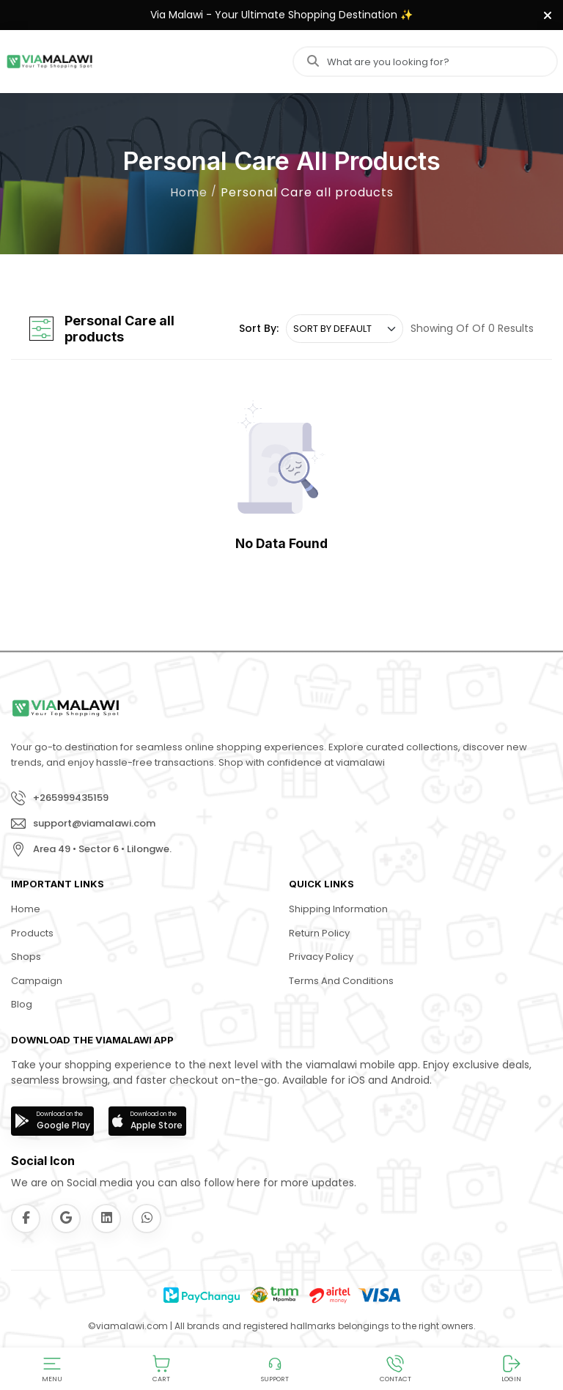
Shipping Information (338, 909)
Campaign (36, 981)
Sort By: (259, 328)
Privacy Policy (321, 957)
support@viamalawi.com (94, 823)
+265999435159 (70, 798)
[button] (52, 1369)
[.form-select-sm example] (344, 329)
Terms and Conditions (341, 981)
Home (188, 192)
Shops (26, 957)
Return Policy (319, 933)
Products (32, 933)
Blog (21, 1004)
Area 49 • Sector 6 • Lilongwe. (102, 849)
